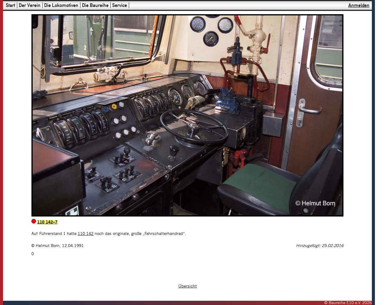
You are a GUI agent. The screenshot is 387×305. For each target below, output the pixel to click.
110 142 (85, 234)
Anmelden (358, 5)
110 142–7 (47, 222)
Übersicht (187, 286)
